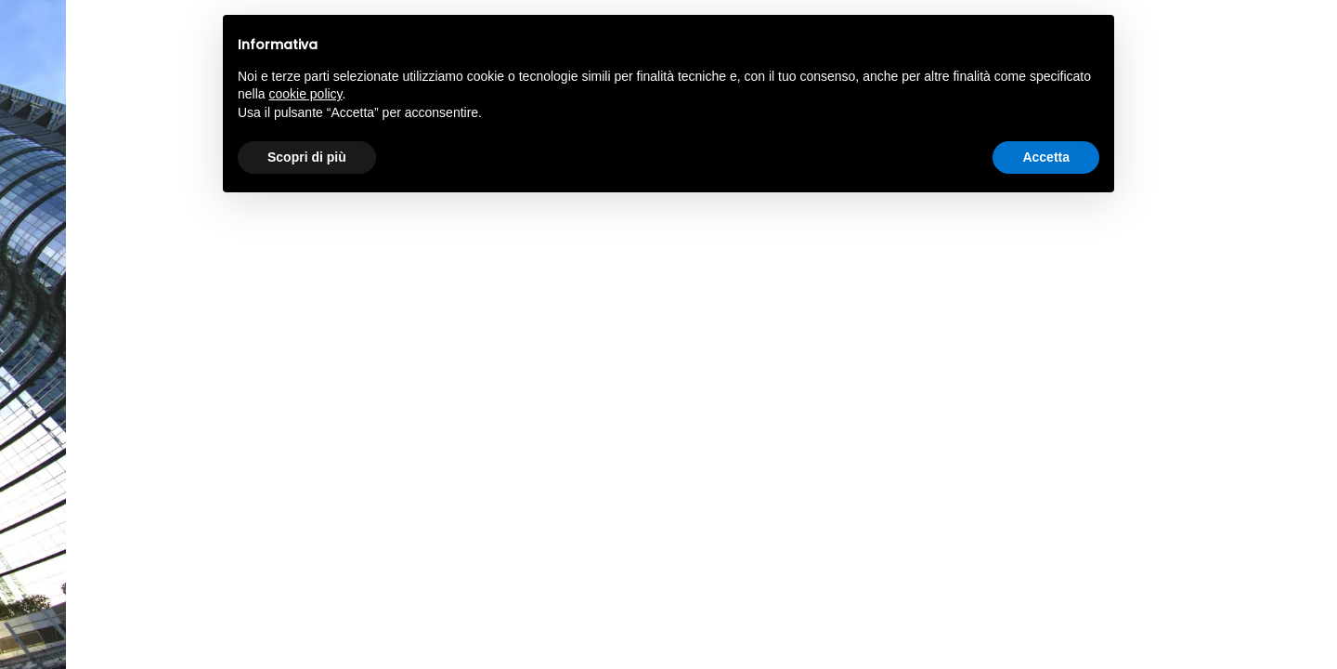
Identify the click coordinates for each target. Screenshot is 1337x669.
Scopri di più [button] (306, 157)
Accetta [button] (1046, 157)
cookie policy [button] (305, 93)
